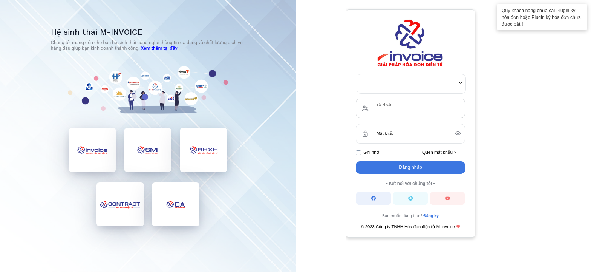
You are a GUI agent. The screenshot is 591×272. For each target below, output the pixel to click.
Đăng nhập (410, 167)
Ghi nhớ (371, 152)
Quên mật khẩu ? (439, 152)
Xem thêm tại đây (159, 48)
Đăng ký (431, 215)
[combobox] (411, 84)
